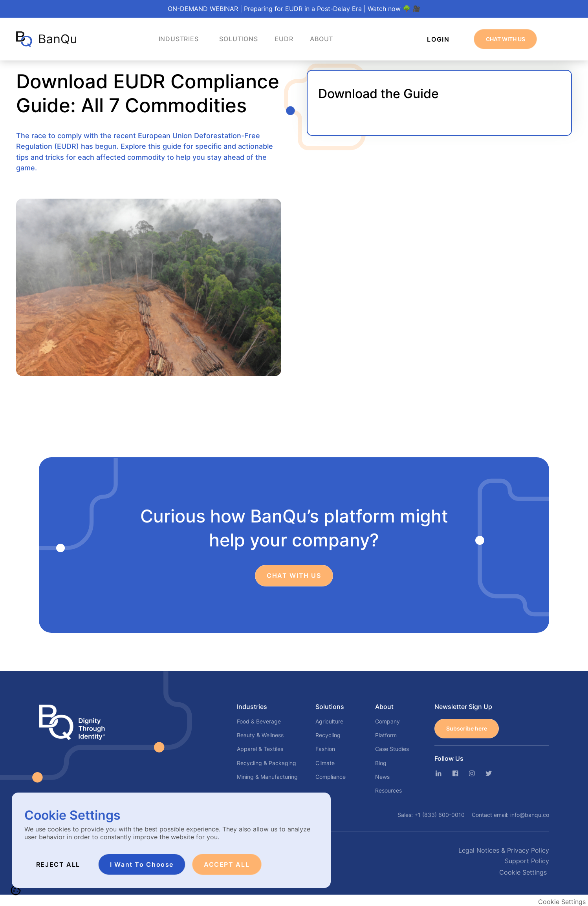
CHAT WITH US (505, 39)
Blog (381, 763)
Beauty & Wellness (260, 735)
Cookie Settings (523, 872)
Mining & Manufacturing (267, 776)
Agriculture (329, 721)
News (382, 776)
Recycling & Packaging (266, 763)
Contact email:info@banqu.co (510, 814)
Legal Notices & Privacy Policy (503, 850)
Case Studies (392, 748)
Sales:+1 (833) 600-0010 (431, 814)
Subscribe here (466, 728)
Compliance (330, 776)
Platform (386, 735)
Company (387, 721)
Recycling (328, 735)
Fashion (325, 748)
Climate (325, 763)
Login (438, 39)
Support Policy (527, 861)
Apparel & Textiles (260, 748)
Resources (388, 790)
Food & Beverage (259, 721)
